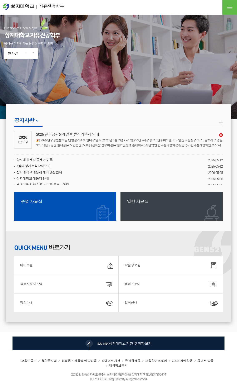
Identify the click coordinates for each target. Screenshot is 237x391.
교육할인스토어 (156, 361)
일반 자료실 (137, 201)
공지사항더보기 (221, 123)
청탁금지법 (49, 361)
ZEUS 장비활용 (182, 361)
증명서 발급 (205, 361)
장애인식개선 (111, 361)
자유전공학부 (33, 7)
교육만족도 (29, 361)
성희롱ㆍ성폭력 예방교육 (79, 361)
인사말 (14, 53)
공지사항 (24, 121)
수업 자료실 (31, 201)
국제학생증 (132, 361)
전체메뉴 (229, 7)
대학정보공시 (118, 366)
